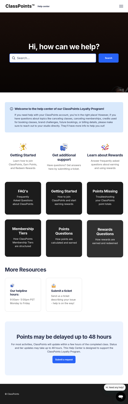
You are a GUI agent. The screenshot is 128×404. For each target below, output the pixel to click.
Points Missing (105, 194)
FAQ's (23, 192)
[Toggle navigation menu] (121, 6)
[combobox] (52, 58)
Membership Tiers (23, 236)
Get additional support (64, 158)
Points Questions (64, 238)
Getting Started (23, 156)
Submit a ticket (61, 291)
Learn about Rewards (105, 156)
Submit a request (64, 360)
